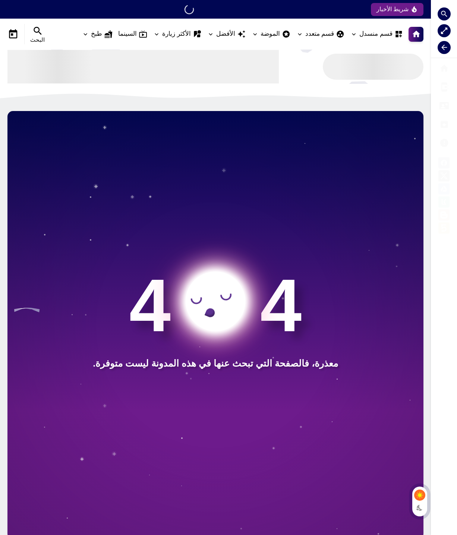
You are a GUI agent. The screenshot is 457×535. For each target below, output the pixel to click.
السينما (132, 34)
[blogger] (444, 216)
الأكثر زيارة (181, 34)
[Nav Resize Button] (444, 47)
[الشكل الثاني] (444, 124)
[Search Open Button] (444, 13)
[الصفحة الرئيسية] (444, 68)
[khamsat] (444, 229)
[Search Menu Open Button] (37, 34)
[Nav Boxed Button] (444, 30)
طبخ (102, 34)
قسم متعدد (325, 34)
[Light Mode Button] (419, 495)
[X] (444, 177)
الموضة (275, 34)
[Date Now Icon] (13, 34)
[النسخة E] (444, 105)
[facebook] (444, 164)
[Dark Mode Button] (419, 508)
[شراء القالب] (444, 142)
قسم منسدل (381, 34)
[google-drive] (444, 190)
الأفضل (231, 34)
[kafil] (444, 203)
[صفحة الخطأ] (444, 87)
